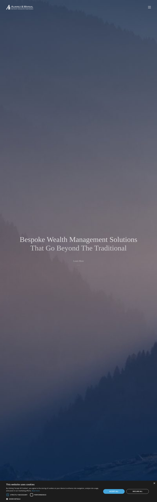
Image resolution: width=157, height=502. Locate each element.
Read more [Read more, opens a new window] (36, 491)
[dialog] (78, 491)
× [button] (154, 483)
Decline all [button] (138, 491)
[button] (52, 499)
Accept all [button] (113, 491)
